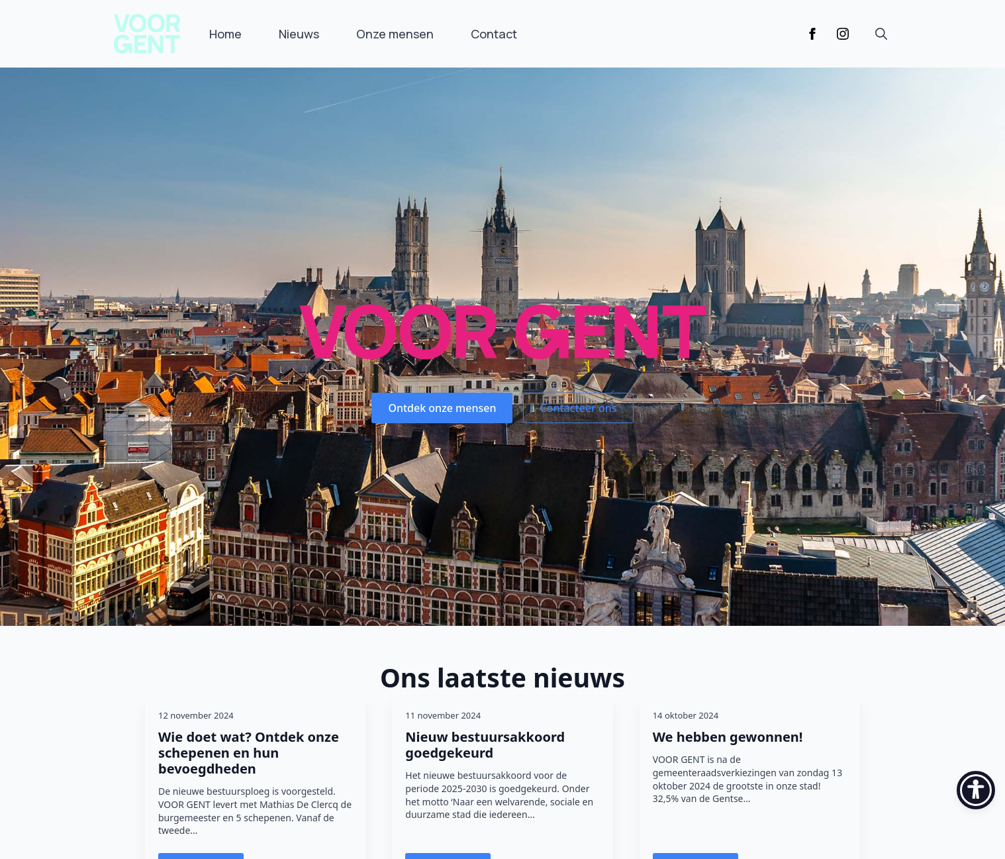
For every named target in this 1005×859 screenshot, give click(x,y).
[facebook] (812, 34)
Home (225, 34)
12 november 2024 (196, 715)
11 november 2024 (443, 715)
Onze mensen (395, 34)
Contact (494, 34)
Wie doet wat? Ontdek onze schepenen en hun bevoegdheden (248, 753)
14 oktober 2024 (685, 715)
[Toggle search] (881, 34)
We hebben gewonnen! (728, 737)
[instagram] (843, 34)
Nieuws (299, 34)
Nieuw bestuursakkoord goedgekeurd (485, 745)
